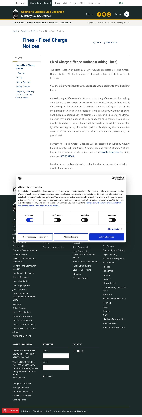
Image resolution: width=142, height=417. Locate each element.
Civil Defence (109, 248)
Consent (48, 379)
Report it (111, 24)
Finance (106, 268)
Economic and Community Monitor (24, 269)
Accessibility (10, 411)
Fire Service (108, 272)
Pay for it (102, 24)
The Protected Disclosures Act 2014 (24, 332)
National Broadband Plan (114, 300)
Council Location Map (22, 397)
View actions (110, 44)
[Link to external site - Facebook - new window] (98, 13)
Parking (18, 79)
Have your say (123, 24)
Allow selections (71, 237)
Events (46, 244)
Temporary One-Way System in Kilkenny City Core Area (24, 96)
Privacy (26, 412)
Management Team (21, 389)
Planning (107, 304)
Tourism (106, 312)
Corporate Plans (20, 248)
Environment (109, 264)
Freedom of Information (23, 274)
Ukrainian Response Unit (114, 321)
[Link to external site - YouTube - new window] (103, 13)
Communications (20, 243)
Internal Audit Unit (21, 283)
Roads (105, 308)
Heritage (107, 280)
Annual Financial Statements (85, 263)
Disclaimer (37, 412)
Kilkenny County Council (40, 3)
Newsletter (78, 244)
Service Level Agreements (24, 326)
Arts (105, 243)
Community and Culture (114, 252)
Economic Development (113, 260)
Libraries (77, 275)
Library (57, 3)
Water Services (109, 325)
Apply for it (91, 24)
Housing (106, 276)
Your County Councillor (23, 393)
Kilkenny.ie (21, 3)
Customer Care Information (25, 252)
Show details (113, 229)
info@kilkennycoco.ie (28, 370)
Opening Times (19, 401)
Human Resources (21, 278)
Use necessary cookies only (35, 237)
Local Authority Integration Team (115, 290)
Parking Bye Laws (23, 84)
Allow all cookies (106, 237)
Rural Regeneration (81, 249)
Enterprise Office (77, 3)
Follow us (77, 346)
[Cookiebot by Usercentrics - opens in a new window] (113, 178)
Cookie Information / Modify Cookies (71, 412)
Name (45, 352)
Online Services (19, 309)
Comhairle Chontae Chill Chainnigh (42, 11)
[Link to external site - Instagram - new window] (108, 13)
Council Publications (82, 271)
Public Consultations (22, 314)
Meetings (17, 305)
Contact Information (22, 346)
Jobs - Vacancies (20, 291)
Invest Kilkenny (95, 3)
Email (45, 364)
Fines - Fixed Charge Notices (51, 32)
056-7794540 (67, 157)
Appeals (21, 74)
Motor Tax (107, 296)
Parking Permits (22, 88)
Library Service (109, 285)
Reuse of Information (22, 318)
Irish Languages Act (21, 287)
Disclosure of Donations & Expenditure (24, 262)
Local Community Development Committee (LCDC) (24, 298)
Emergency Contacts (22, 385)
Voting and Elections (22, 337)
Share (97, 44)
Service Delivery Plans (22, 322)
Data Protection (20, 256)
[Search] (126, 14)
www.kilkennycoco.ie (111, 153)
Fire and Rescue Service (53, 249)
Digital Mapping (110, 256)
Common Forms (80, 279)
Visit (65, 3)
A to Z (48, 412)
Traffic (33, 32)
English (16, 32)
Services (25, 32)
